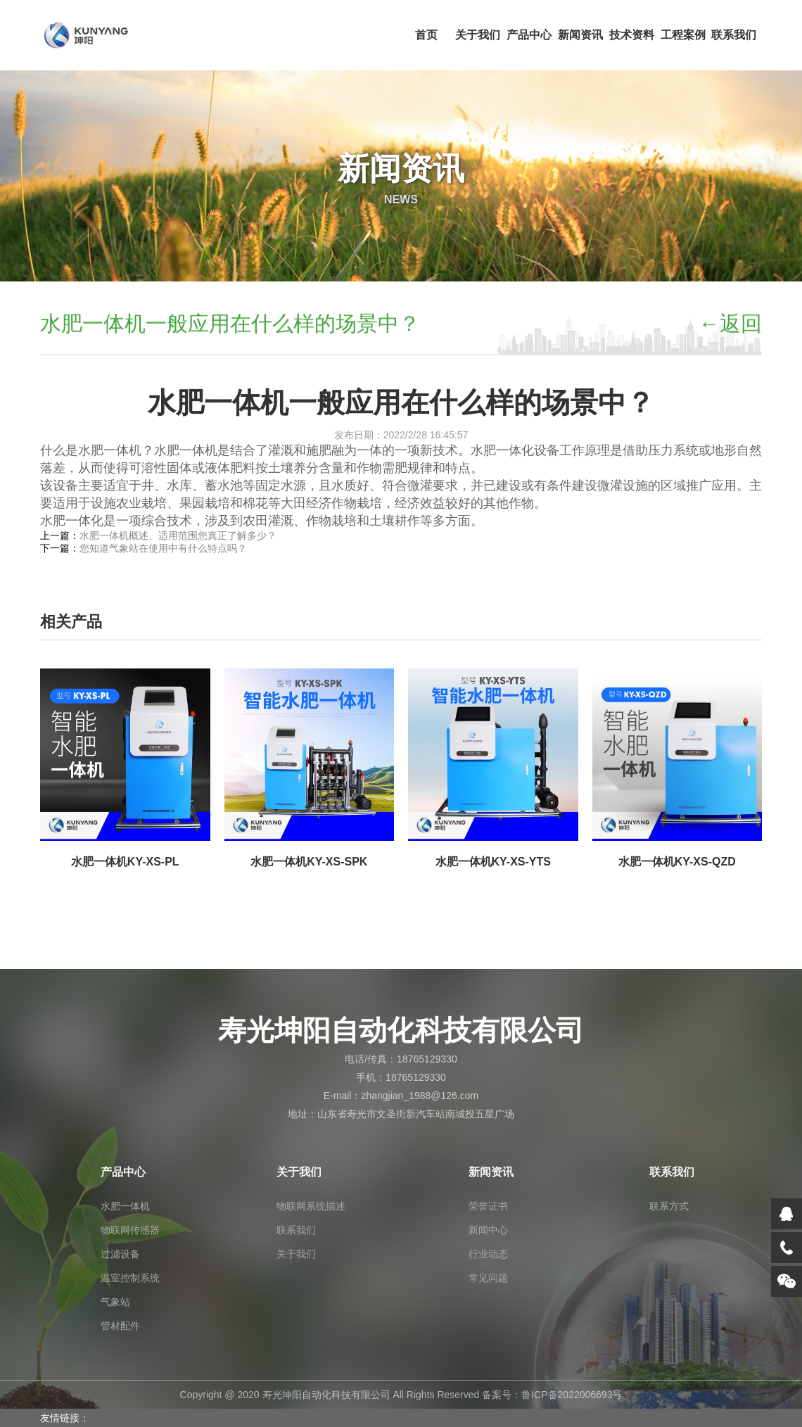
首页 (426, 35)
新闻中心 (488, 1230)
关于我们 (477, 35)
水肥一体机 (125, 1206)
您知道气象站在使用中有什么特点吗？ (163, 548)
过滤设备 (120, 1254)
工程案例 (683, 35)
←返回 (730, 324)
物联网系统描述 (310, 1206)
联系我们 (733, 35)
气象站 (115, 1301)
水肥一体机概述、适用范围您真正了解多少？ (177, 535)
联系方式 (669, 1206)
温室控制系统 (130, 1277)
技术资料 (631, 35)
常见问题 (488, 1277)
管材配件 (120, 1325)
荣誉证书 (488, 1206)
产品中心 (529, 35)
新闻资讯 (580, 35)
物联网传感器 (130, 1230)
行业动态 (488, 1254)
